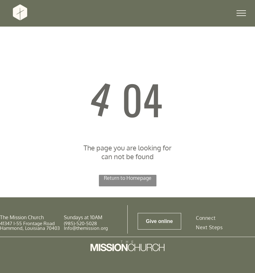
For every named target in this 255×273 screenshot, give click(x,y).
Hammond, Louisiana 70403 (30, 228)
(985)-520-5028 (80, 223)
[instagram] (211, 254)
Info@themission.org (86, 228)
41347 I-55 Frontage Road (27, 223)
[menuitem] (205, 217)
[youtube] (224, 254)
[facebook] (198, 254)
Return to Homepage (127, 178)
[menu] (241, 13)
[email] (236, 254)
